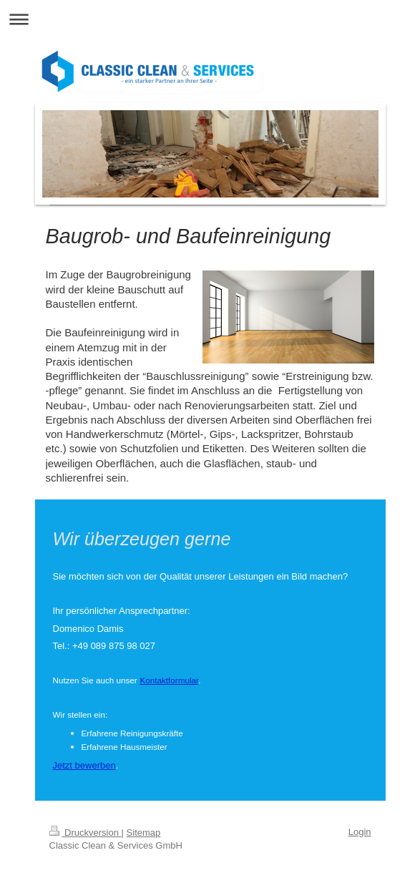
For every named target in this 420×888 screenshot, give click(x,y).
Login (359, 831)
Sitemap (144, 832)
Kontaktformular (169, 680)
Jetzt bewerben (84, 765)
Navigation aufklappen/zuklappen (210, 19)
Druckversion (85, 832)
